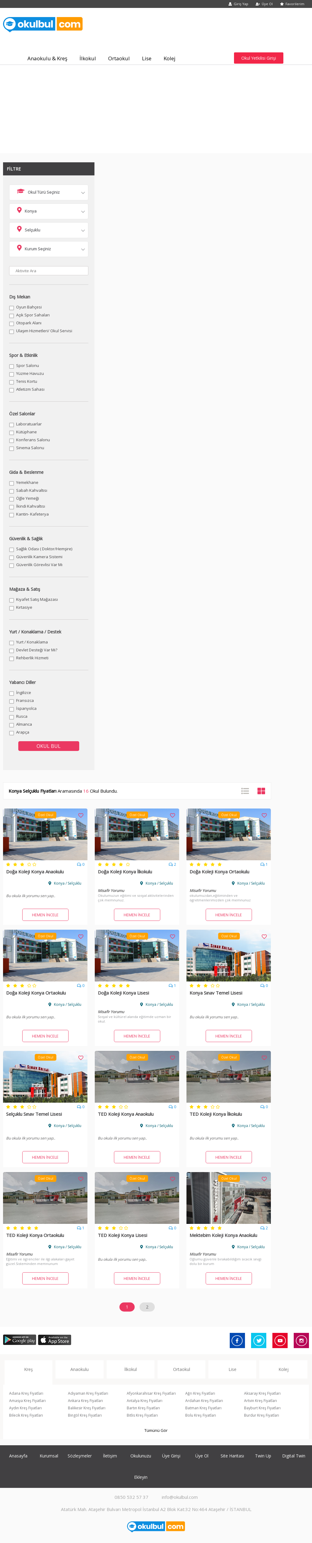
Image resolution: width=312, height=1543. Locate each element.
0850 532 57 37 (131, 1497)
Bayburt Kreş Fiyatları (262, 1408)
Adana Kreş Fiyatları (26, 1393)
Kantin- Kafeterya (32, 514)
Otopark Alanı (28, 323)
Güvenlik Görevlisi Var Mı (39, 564)
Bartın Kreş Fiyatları (143, 1408)
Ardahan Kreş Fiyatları (204, 1400)
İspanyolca (26, 708)
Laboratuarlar (29, 424)
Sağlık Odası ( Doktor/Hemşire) (44, 548)
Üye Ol (264, 4)
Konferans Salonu (33, 439)
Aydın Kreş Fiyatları (25, 1408)
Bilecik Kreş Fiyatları (26, 1415)
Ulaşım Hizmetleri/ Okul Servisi (44, 330)
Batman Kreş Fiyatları (203, 1408)
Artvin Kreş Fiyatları (260, 1400)
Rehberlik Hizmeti (32, 658)
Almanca (24, 724)
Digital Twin (293, 1456)
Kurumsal (49, 1456)
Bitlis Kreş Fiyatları (142, 1415)
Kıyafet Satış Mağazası (37, 599)
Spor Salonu (27, 365)
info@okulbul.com (180, 1497)
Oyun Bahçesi (29, 307)
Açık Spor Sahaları (33, 315)
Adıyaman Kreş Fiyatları (88, 1393)
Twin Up (263, 1456)
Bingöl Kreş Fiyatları (85, 1415)
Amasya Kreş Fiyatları (27, 1400)
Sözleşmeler (80, 1456)
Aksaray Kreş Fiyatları (262, 1393)
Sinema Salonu (30, 447)
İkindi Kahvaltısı (30, 506)
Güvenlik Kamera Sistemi (39, 556)
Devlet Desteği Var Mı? (36, 650)
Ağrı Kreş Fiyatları (200, 1393)
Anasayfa (18, 1456)
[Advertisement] (156, 110)
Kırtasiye (24, 607)
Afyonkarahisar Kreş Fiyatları (151, 1393)
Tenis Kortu (26, 381)
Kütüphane (26, 432)
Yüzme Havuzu (30, 373)
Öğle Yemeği (27, 498)
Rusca (21, 716)
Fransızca (25, 700)
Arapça (22, 732)
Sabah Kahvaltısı (31, 490)
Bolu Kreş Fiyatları (200, 1415)
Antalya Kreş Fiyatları (144, 1400)
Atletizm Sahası (30, 389)
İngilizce (23, 692)
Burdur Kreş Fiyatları (261, 1415)
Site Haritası (232, 1456)
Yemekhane (27, 482)
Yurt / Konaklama (32, 642)
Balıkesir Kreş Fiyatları (86, 1408)
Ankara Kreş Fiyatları (85, 1400)
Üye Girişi (171, 1456)
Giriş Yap (238, 4)
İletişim (110, 1456)
